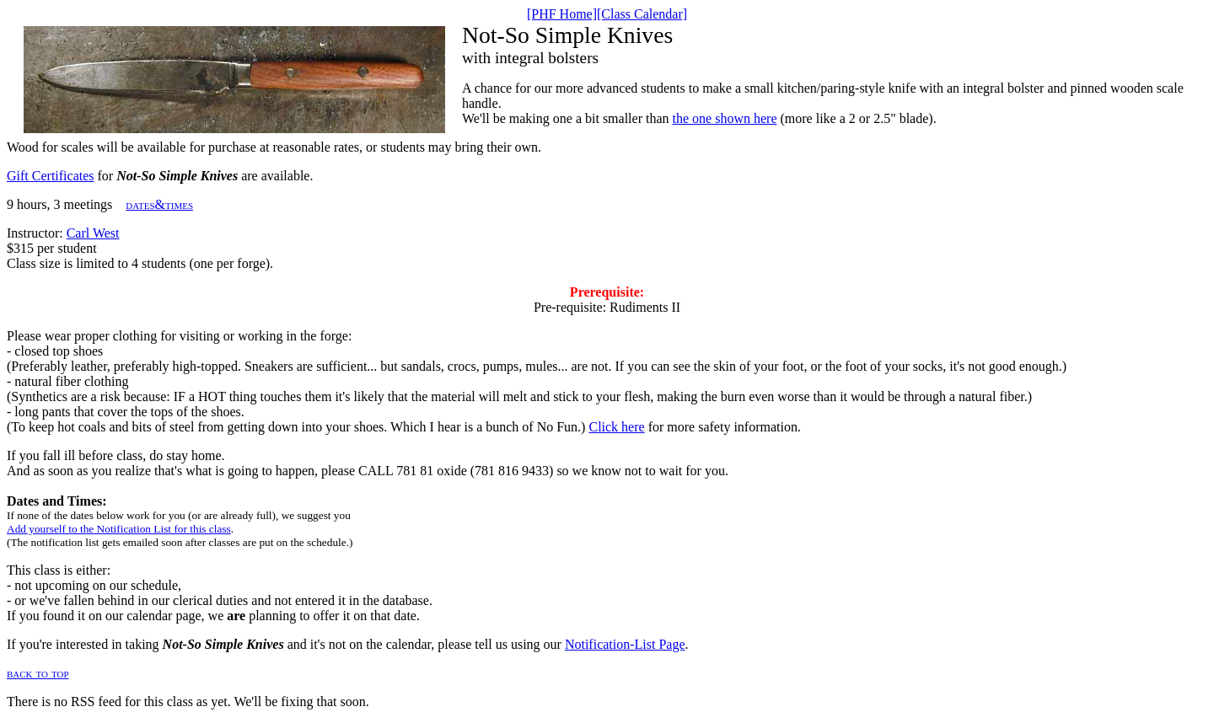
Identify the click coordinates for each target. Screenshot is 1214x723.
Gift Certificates (50, 176)
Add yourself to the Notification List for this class (119, 528)
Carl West (93, 233)
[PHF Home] (562, 14)
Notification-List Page (625, 644)
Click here (616, 427)
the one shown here (725, 118)
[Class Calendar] (642, 14)
